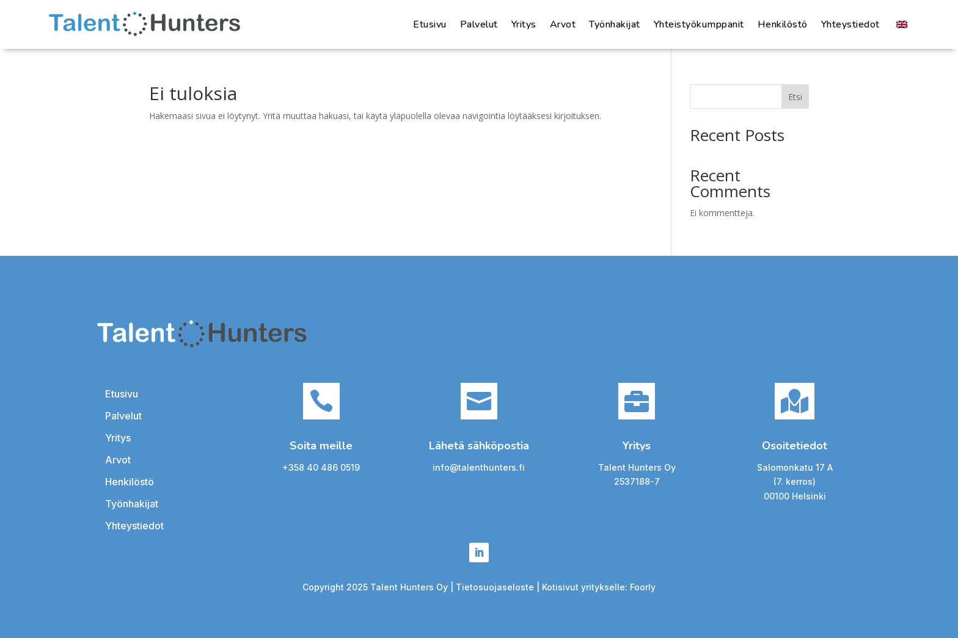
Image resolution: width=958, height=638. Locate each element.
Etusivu (430, 24)
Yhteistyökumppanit (699, 24)
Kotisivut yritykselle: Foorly (599, 587)
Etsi (795, 97)
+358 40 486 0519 (321, 467)
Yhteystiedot (850, 24)
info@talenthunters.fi (479, 467)
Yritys (523, 24)
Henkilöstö (783, 24)
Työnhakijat (614, 24)
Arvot (563, 24)
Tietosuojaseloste (496, 587)
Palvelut (479, 24)
